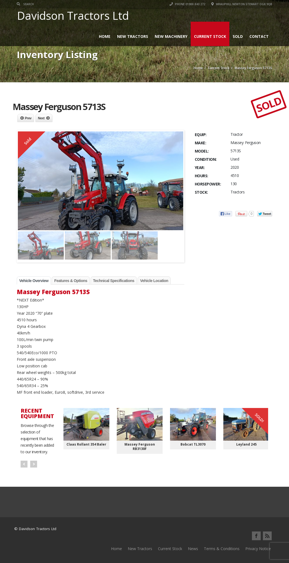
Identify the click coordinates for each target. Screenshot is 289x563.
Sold (238, 36)
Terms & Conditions (222, 548)
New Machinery (171, 36)
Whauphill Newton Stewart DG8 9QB (241, 4)
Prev (28, 118)
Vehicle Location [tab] (154, 280)
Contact (259, 36)
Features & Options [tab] (70, 280)
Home (104, 36)
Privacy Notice (258, 548)
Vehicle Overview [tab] (33, 280)
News (193, 548)
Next (41, 118)
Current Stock (210, 36)
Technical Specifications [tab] (113, 280)
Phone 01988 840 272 (187, 4)
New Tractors (132, 36)
